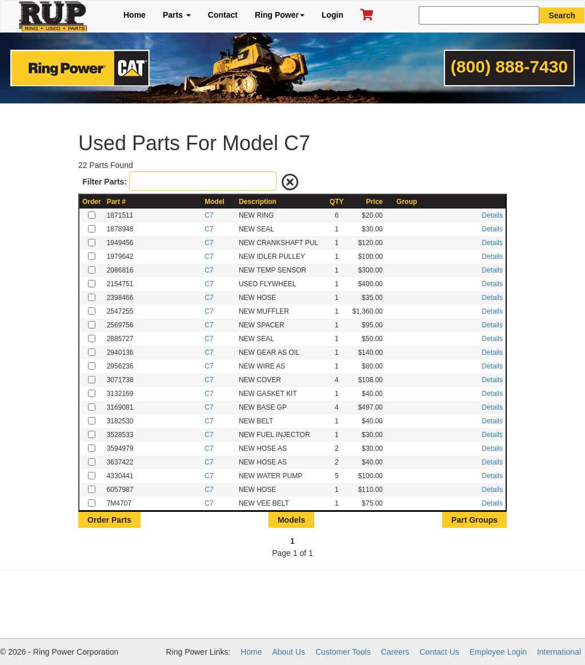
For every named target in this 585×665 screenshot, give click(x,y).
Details (492, 215)
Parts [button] (177, 14)
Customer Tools (343, 651)
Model (215, 202)
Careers (395, 651)
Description (258, 202)
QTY (337, 202)
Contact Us (439, 651)
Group (406, 202)
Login (332, 14)
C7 (209, 215)
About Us (288, 651)
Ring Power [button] (279, 14)
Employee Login (498, 651)
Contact (223, 14)
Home (134, 14)
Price (374, 202)
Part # (116, 202)
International (559, 651)
